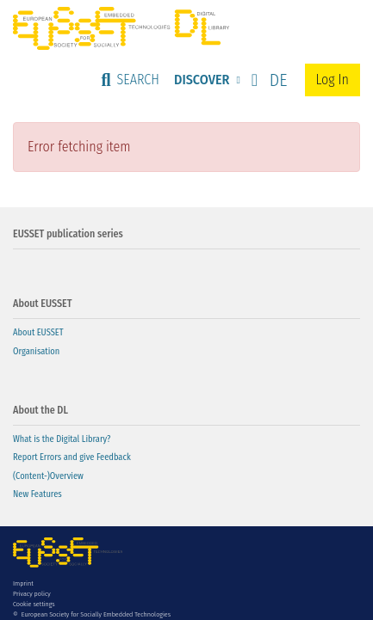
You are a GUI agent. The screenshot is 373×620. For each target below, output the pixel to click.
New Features (37, 494)
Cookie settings (34, 604)
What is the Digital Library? (61, 439)
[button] (266, 80)
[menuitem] (205, 80)
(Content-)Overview (48, 476)
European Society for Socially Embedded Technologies (96, 614)
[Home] (121, 28)
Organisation (36, 351)
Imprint (23, 583)
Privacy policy (32, 594)
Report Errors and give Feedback (72, 457)
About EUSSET (38, 332)
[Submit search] (130, 80)
